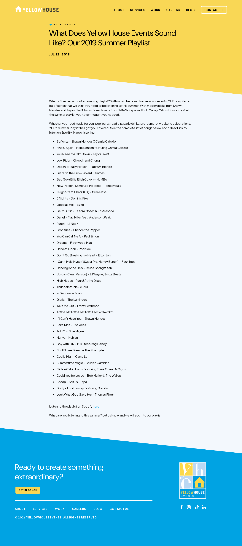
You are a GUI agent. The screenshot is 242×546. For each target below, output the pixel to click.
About (119, 10)
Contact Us (214, 10)
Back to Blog (64, 24)
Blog (190, 10)
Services (137, 10)
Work (155, 10)
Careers (173, 10)
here (96, 406)
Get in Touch (27, 490)
